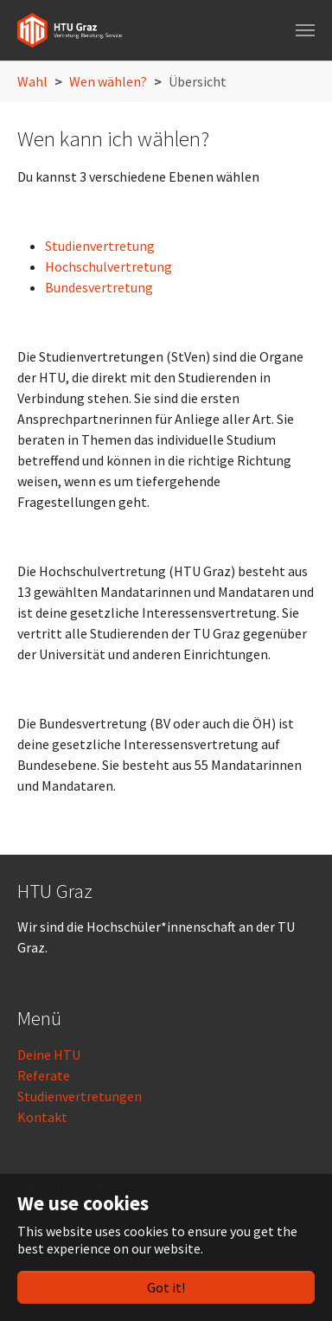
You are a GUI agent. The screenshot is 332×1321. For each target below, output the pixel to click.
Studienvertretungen (79, 1096)
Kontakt (42, 1116)
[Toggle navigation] (305, 30)
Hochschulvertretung (108, 266)
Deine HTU (48, 1054)
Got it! (166, 1287)
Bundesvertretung (99, 287)
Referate (43, 1075)
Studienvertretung (100, 245)
